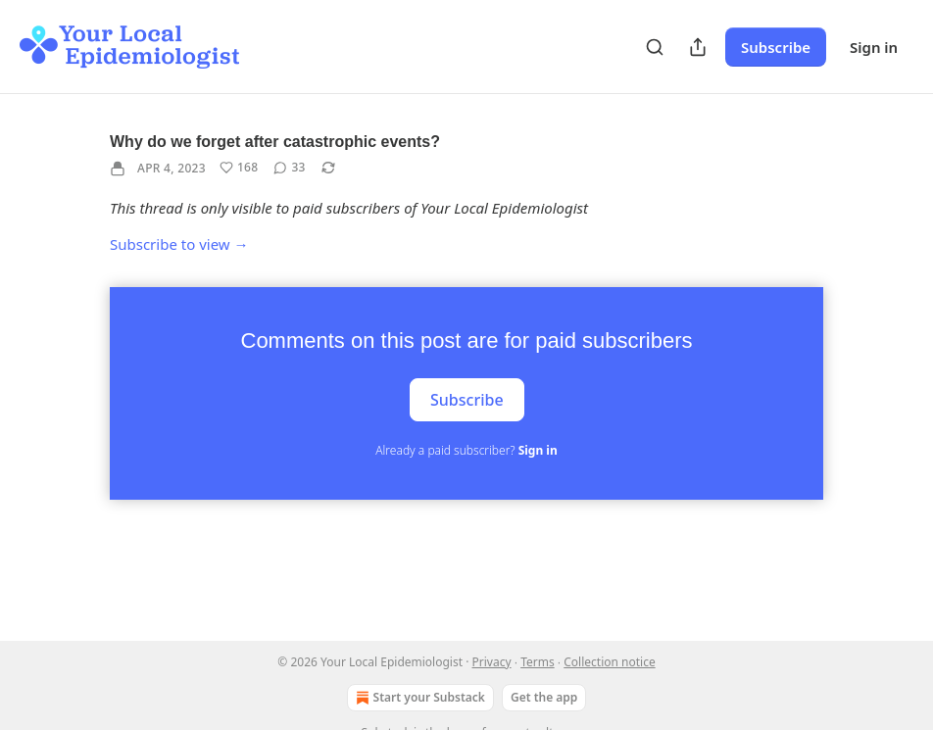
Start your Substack (418, 697)
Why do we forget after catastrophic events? (275, 141)
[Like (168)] (239, 167)
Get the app (544, 697)
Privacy (492, 662)
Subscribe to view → (179, 244)
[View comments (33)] (289, 167)
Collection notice (609, 662)
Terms (537, 662)
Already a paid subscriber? (466, 450)
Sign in (874, 47)
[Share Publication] (697, 47)
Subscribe (775, 47)
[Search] (654, 47)
